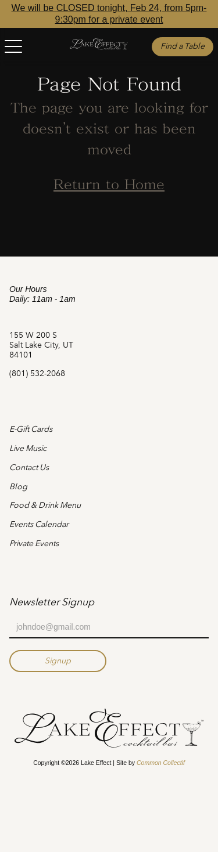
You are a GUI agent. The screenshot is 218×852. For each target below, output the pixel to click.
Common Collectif (161, 762)
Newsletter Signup (51, 602)
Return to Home (109, 186)
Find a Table (182, 46)
